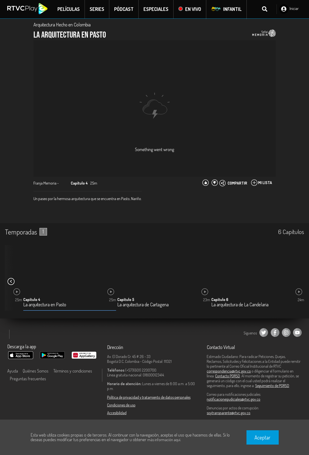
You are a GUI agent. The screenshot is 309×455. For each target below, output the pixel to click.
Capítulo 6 (219, 299)
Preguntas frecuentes (28, 378)
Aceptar (262, 437)
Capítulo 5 (125, 299)
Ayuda (12, 371)
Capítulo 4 (31, 299)
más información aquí (163, 439)
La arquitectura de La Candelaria (240, 305)
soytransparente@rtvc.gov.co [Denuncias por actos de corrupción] (228, 412)
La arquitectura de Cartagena (143, 305)
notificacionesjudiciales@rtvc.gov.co (233, 399)
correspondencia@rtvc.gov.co (229, 371)
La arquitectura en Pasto (44, 305)
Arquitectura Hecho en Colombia (62, 25)
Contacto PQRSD (227, 376)
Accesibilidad (117, 412)
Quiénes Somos (35, 371)
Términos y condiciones (72, 371)
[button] (11, 281)
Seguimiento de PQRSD (272, 385)
